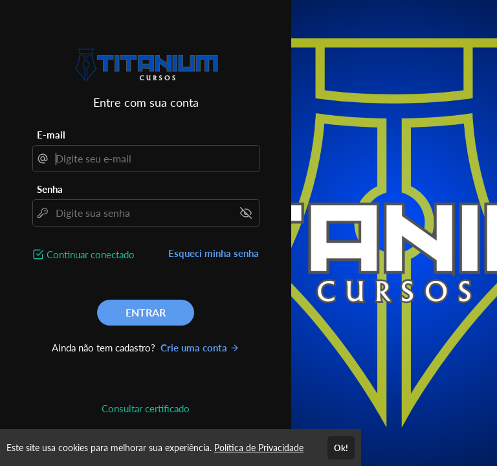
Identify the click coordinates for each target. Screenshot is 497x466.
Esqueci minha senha (213, 253)
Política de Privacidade (259, 447)
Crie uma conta (199, 347)
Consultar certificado (146, 408)
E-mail (51, 134)
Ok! (341, 448)
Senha (50, 189)
